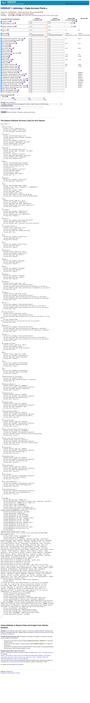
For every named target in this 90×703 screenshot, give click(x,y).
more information (10, 102)
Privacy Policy (11, 673)
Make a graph (54, 15)
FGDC (23, 15)
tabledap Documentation (17, 664)
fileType (44, 652)
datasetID (38, 652)
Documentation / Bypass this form (9, 108)
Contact (18, 673)
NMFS (79, 3)
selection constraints (8, 634)
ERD (87, 3)
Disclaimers (4, 673)
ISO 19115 (28, 15)
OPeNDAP (31, 632)
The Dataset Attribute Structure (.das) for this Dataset (23, 121)
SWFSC (83, 3)
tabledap (18, 8)
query (50, 652)
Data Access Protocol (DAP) (43, 632)
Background (42, 15)
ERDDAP (5, 8)
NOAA (76, 3)
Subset (48, 15)
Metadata (34, 15)
